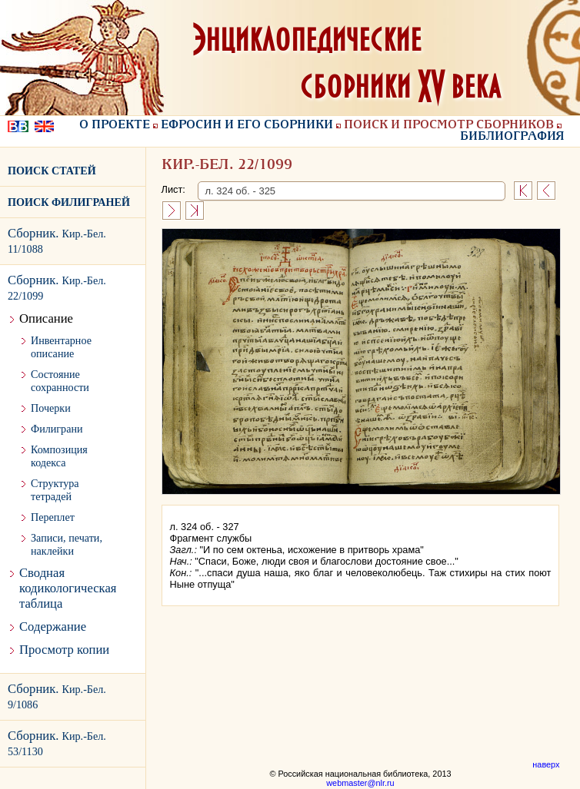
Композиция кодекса (59, 456)
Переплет (53, 517)
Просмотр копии (64, 649)
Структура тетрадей (55, 489)
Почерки (51, 408)
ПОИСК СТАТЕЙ (52, 170)
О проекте (114, 125)
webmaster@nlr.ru (360, 782)
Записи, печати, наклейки (66, 544)
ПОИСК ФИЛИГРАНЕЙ (69, 202)
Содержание (52, 626)
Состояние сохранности (60, 380)
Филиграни (57, 429)
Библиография (512, 136)
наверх (545, 764)
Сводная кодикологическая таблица (67, 588)
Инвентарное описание (61, 347)
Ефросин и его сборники (247, 125)
